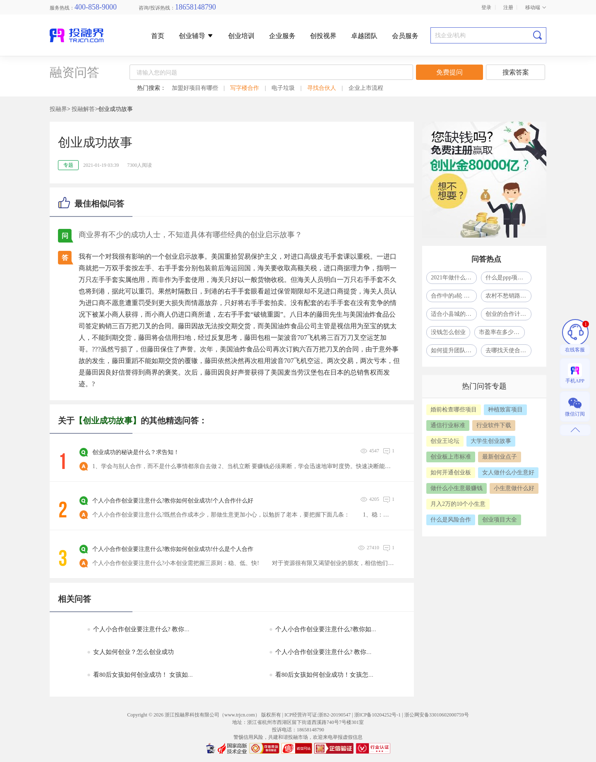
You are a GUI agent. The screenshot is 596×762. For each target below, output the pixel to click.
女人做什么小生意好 (508, 472)
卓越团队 (364, 36)
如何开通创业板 (450, 472)
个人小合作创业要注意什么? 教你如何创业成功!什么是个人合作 (177, 629)
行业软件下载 (493, 425)
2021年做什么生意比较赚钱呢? (454, 277)
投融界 (58, 109)
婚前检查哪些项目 (453, 409)
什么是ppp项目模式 (508, 277)
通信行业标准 (447, 425)
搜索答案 (515, 72)
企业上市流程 (365, 88)
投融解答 (83, 109)
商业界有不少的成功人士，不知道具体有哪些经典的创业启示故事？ (190, 235)
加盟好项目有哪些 (195, 88)
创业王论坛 (444, 441)
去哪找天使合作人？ (508, 350)
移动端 (535, 7)
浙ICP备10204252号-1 (377, 715)
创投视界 (323, 36)
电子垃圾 (283, 88)
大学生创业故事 (491, 441)
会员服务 (405, 36)
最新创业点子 (499, 457)
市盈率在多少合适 (502, 332)
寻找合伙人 (321, 88)
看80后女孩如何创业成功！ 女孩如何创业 (147, 674)
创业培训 (241, 36)
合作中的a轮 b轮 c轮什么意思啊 (454, 296)
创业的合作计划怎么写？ (508, 314)
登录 (486, 7)
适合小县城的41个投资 (454, 314)
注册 (508, 7)
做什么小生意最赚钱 (456, 488)
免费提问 (449, 72)
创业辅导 (196, 35)
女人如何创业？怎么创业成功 (130, 652)
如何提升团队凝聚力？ (454, 350)
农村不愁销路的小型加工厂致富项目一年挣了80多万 (508, 296)
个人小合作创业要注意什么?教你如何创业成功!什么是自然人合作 (361, 629)
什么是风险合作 (450, 520)
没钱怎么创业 (448, 332)
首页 (157, 36)
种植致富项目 (505, 409)
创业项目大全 (499, 520)
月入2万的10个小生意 (457, 504)
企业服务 (282, 36)
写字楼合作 (244, 88)
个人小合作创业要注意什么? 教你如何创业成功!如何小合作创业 (359, 652)
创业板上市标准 (450, 457)
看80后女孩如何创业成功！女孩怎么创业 (328, 674)
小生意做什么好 (514, 488)
